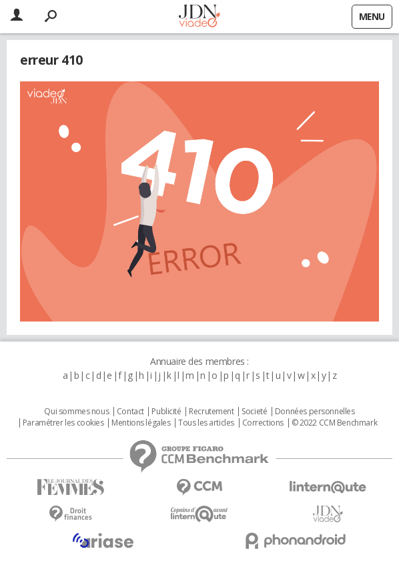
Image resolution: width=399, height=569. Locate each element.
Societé (254, 411)
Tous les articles (206, 423)
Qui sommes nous (76, 411)
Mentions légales (140, 423)
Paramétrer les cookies (63, 423)
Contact (130, 411)
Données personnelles (315, 411)
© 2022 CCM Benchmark (335, 423)
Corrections (263, 423)
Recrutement (211, 411)
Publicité (166, 411)
